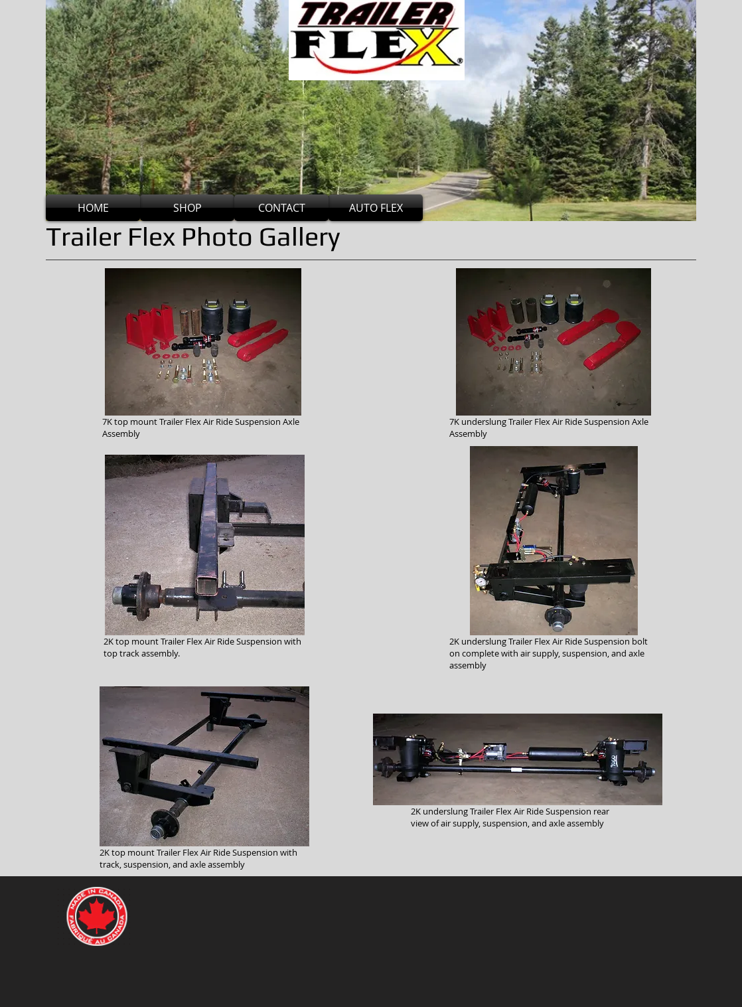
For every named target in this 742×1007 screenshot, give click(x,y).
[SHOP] (187, 207)
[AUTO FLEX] (376, 207)
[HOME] (93, 207)
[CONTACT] (281, 207)
